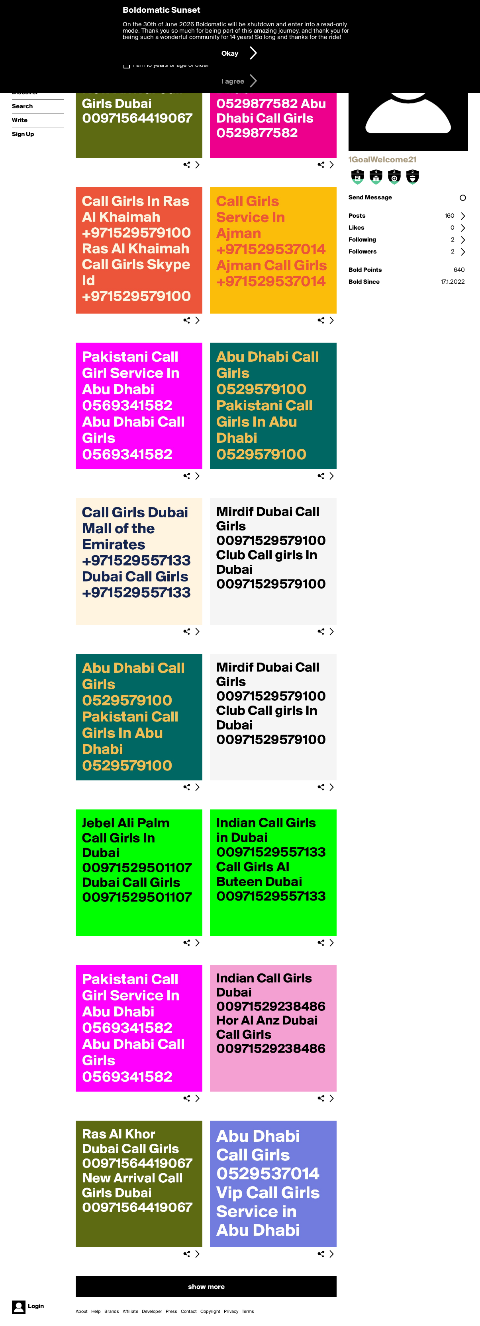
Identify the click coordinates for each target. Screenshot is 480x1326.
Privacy (231, 1311)
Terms (248, 1311)
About (82, 1311)
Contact (189, 1311)
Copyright (210, 1311)
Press (171, 1311)
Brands (111, 1311)
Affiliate (130, 1311)
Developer (152, 1311)
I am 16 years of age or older (171, 65)
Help (96, 1311)
